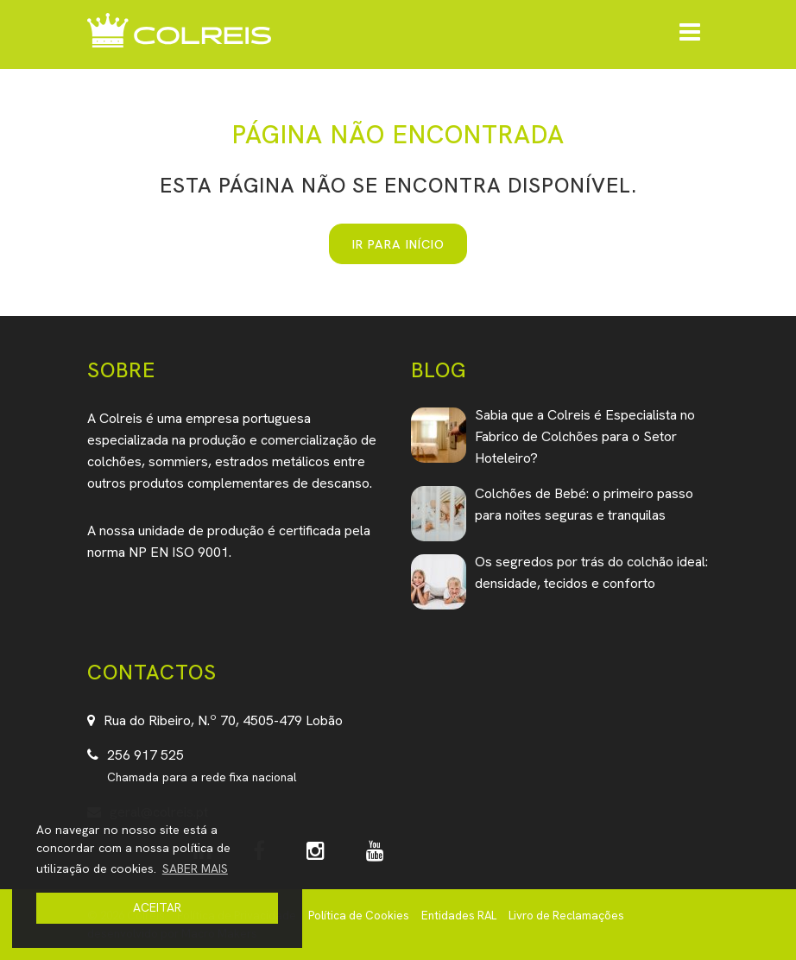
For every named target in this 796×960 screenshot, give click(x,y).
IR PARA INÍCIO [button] (398, 244)
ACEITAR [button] (157, 907)
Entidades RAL (458, 915)
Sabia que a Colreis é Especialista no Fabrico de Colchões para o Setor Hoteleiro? (585, 436)
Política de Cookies (358, 915)
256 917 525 (145, 755)
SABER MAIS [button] (195, 868)
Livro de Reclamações (566, 915)
